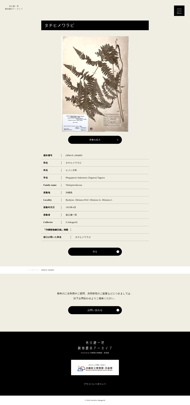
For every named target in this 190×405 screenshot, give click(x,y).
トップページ (33, 270)
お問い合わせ (95, 310)
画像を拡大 (95, 140)
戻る (95, 251)
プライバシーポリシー (95, 384)
